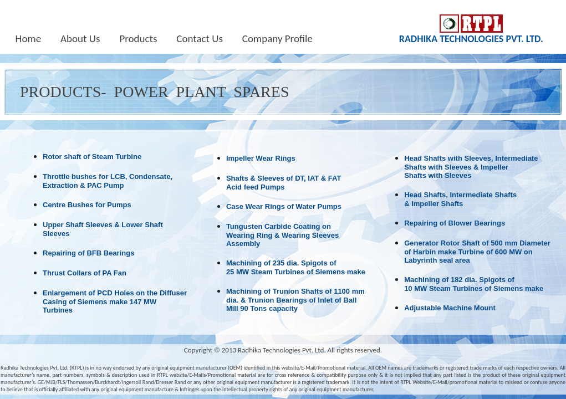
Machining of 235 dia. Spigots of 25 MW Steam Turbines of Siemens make (295, 267)
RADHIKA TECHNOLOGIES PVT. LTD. (471, 39)
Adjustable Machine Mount (450, 308)
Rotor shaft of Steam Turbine (92, 156)
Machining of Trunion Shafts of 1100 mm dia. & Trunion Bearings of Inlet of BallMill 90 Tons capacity (295, 300)
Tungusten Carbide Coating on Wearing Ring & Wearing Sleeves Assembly (282, 235)
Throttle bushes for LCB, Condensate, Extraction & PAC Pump (107, 181)
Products (138, 39)
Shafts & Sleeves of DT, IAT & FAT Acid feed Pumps (283, 182)
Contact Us (199, 39)
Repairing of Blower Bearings (454, 223)
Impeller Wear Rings (260, 158)
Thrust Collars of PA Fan (84, 273)
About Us (80, 39)
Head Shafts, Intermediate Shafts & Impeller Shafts (460, 199)
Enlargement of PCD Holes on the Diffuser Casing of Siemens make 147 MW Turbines (115, 301)
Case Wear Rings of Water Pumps (283, 206)
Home (29, 39)
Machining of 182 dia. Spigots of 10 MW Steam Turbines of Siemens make (473, 284)
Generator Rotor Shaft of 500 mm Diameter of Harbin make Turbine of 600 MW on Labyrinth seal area (477, 251)
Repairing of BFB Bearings (88, 253)
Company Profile (277, 39)
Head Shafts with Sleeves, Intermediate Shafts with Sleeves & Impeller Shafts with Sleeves (471, 167)
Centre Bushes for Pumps (87, 205)
